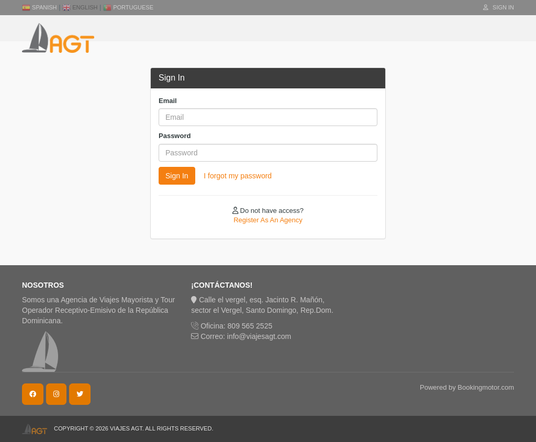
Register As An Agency (268, 220)
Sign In (498, 7)
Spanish (39, 7)
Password (175, 136)
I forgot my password (238, 176)
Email (168, 101)
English (79, 7)
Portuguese (128, 7)
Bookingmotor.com (485, 387)
